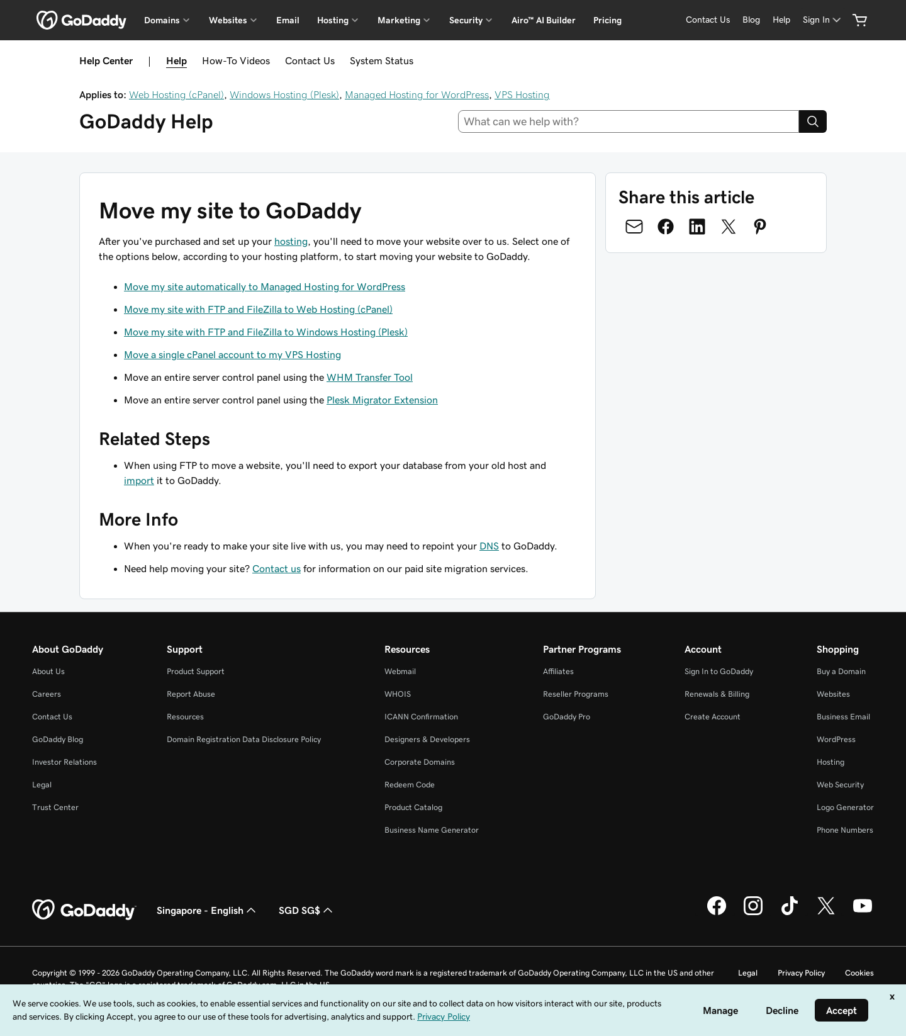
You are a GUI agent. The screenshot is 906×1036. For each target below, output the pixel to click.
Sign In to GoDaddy (719, 671)
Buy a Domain (841, 671)
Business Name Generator (431, 830)
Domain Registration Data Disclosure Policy (244, 739)
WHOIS (397, 694)
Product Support (196, 671)
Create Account (713, 716)
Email (287, 20)
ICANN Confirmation (421, 716)
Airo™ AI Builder (544, 20)
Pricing (607, 20)
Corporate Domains (419, 762)
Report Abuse (191, 694)
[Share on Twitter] (728, 226)
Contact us (276, 568)
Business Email (843, 716)
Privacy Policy (801, 973)
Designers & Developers (427, 739)
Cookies (859, 973)
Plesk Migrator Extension (382, 400)
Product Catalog (413, 807)
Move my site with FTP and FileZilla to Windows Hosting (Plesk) (266, 332)
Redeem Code (409, 784)
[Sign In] (823, 19)
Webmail (400, 671)
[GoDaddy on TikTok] (789, 913)
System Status (381, 60)
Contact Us (310, 60)
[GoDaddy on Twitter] (826, 913)
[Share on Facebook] (665, 226)
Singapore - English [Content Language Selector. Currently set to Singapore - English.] (208, 910)
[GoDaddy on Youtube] (862, 913)
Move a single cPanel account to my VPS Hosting (232, 354)
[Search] (813, 121)
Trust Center (55, 807)
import (139, 480)
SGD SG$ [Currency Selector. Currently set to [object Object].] (307, 910)
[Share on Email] (634, 226)
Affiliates (558, 671)
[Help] (781, 19)
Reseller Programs (575, 694)
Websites (833, 694)
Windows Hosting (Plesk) (284, 94)
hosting (291, 241)
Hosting (830, 762)
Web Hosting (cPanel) (176, 94)
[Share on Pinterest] (760, 226)
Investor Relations (64, 762)
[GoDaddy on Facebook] (716, 913)
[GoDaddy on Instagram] (753, 913)
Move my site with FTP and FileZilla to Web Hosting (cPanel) (258, 309)
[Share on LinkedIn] (697, 226)
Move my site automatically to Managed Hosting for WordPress (264, 286)
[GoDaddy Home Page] (84, 910)
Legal (42, 784)
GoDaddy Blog (57, 739)
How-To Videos (236, 60)
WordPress (836, 739)
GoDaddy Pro (566, 716)
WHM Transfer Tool (370, 377)
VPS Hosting (522, 94)
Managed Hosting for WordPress (417, 94)
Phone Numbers (845, 830)
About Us (48, 671)
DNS (489, 546)
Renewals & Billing (717, 694)
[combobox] (629, 121)
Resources (185, 716)
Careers (46, 694)
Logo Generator (845, 807)
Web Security (840, 784)
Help (176, 60)
